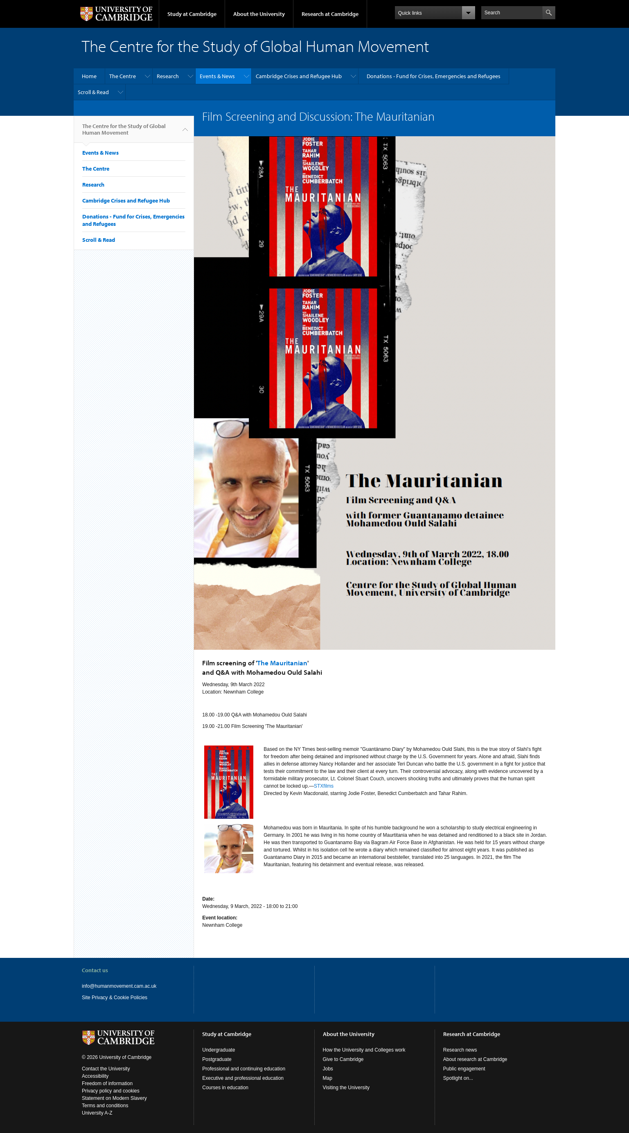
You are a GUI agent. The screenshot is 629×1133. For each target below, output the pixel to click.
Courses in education (225, 1087)
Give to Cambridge (343, 1059)
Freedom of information (107, 1083)
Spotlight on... (458, 1078)
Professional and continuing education (243, 1069)
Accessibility (95, 1076)
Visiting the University (346, 1087)
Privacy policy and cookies (111, 1091)
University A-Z (97, 1113)
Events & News (217, 76)
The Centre (122, 76)
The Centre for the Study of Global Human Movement (124, 132)
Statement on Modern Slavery (114, 1098)
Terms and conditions (105, 1105)
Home (89, 76)
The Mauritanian (282, 662)
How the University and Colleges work (364, 1050)
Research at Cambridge (330, 14)
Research (168, 76)
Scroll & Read (93, 92)
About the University (259, 14)
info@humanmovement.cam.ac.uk (119, 986)
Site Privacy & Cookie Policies (114, 997)
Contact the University (106, 1069)
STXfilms (324, 786)
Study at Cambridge (191, 14)
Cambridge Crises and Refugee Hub (299, 76)
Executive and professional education (243, 1078)
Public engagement (464, 1069)
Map (327, 1078)
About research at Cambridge (475, 1059)
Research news (460, 1050)
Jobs (328, 1069)
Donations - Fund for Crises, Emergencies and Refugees (433, 76)
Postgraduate (216, 1059)
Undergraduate (218, 1050)
